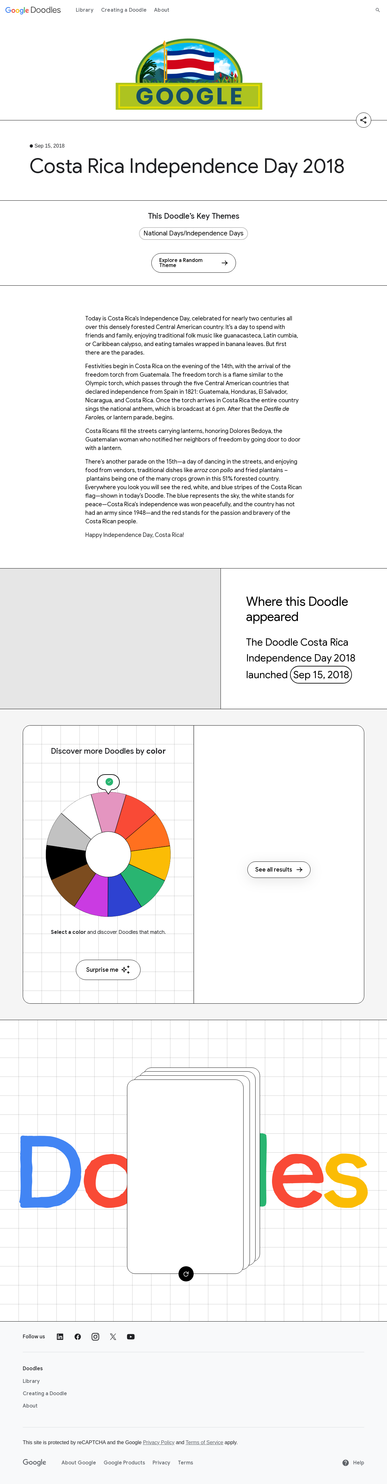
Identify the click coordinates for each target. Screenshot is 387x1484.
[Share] (363, 120)
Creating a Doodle (124, 10)
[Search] (377, 10)
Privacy (161, 1463)
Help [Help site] (353, 1463)
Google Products (124, 1463)
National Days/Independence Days (193, 233)
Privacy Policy (159, 1442)
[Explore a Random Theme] (193, 263)
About (161, 10)
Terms (185, 1463)
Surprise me (108, 969)
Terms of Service (204, 1442)
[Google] (34, 1463)
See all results (279, 869)
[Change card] (186, 1273)
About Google (79, 1463)
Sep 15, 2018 (321, 674)
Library (85, 10)
